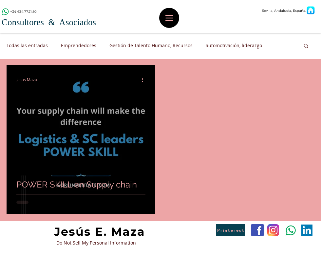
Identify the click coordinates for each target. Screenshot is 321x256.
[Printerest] (230, 230)
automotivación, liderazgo (234, 45)
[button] (306, 46)
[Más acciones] (144, 80)
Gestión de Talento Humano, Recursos (151, 45)
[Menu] (169, 18)
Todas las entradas (27, 45)
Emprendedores (78, 45)
